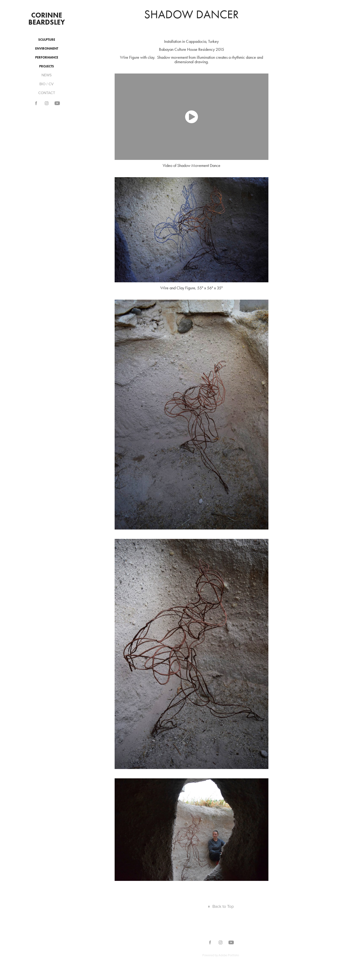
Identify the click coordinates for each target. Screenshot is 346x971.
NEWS (46, 74)
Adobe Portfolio (228, 955)
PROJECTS (46, 66)
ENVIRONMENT (46, 49)
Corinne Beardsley (46, 18)
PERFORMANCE (46, 57)
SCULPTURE (46, 40)
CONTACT (46, 92)
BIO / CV (46, 83)
